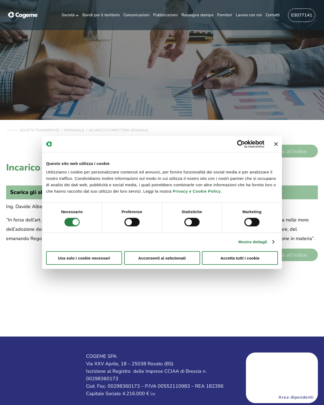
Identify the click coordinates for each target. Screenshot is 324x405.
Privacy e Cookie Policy (197, 191)
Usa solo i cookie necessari (84, 258)
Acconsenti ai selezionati (162, 258)
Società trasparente (40, 130)
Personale (74, 130)
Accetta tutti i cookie (240, 258)
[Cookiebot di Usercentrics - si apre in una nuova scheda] (241, 144)
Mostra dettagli (252, 242)
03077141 (301, 15)
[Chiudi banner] (276, 144)
